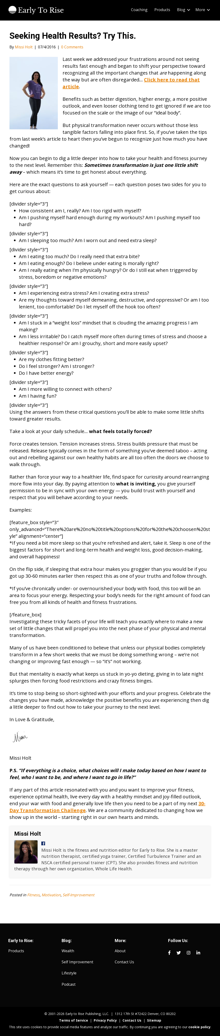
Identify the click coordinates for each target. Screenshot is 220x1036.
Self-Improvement (78, 894)
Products (162, 9)
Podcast (69, 984)
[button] (188, 10)
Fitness (33, 894)
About (120, 950)
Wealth (68, 950)
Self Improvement (77, 961)
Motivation (51, 894)
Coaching (139, 9)
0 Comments (72, 47)
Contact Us (124, 961)
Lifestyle (69, 973)
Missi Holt (27, 833)
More (200, 9)
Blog (181, 9)
